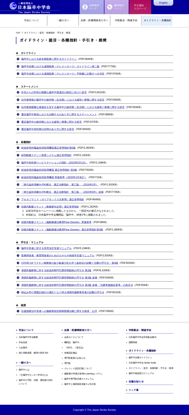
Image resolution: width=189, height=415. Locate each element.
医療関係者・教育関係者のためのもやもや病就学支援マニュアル (57, 255)
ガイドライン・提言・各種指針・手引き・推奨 (151, 368)
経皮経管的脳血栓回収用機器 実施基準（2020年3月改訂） (54, 177)
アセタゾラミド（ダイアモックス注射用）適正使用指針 (52, 199)
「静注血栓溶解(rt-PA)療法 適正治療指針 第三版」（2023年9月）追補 (62, 192)
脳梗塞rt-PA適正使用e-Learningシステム (83, 373)
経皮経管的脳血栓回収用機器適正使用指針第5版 (48, 147)
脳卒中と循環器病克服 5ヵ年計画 (80, 384)
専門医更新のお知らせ (75, 358)
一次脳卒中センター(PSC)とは (33, 375)
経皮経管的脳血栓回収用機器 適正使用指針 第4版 (49, 170)
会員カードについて (73, 337)
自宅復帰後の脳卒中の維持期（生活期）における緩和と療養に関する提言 (62, 99)
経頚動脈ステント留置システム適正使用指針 (46, 155)
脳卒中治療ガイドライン (140, 357)
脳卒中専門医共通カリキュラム (79, 379)
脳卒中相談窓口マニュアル (141, 373)
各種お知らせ (136, 382)
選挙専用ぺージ (115, 7)
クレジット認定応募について (78, 368)
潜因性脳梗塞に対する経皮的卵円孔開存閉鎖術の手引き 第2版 (56, 270)
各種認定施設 (70, 352)
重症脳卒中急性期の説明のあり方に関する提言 (47, 129)
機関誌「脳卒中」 (72, 342)
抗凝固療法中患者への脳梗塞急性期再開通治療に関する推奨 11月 (59, 311)
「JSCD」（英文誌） (74, 347)
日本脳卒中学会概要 (28, 337)
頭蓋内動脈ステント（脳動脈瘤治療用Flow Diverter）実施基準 (56, 222)
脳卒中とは (24, 369)
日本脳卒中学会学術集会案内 (142, 337)
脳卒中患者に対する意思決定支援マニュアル (46, 248)
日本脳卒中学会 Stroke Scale (142, 362)
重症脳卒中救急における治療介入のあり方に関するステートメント (59, 114)
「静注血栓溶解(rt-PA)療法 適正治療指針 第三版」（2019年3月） (59, 184)
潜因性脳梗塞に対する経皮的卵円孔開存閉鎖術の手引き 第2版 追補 (59, 277)
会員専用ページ (91, 7)
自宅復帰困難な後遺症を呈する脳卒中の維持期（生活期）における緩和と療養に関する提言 (73, 107)
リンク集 (134, 390)
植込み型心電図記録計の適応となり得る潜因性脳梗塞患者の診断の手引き (62, 292)
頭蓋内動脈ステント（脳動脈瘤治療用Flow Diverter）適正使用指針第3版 (62, 229)
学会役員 (23, 342)
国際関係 (133, 342)
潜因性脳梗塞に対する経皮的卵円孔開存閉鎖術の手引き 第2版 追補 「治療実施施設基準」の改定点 (77, 285)
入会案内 (23, 347)
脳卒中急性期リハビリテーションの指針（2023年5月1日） (54, 162)
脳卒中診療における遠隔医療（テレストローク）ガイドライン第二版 (60, 66)
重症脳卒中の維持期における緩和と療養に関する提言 (51, 122)
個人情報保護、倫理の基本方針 (34, 352)
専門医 (67, 363)
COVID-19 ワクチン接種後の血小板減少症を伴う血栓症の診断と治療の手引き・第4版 (69, 263)
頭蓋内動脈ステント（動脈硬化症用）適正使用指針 (50, 206)
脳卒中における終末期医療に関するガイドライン (49, 59)
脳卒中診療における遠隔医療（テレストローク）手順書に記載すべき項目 (62, 73)
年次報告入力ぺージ (140, 7)
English (163, 2)
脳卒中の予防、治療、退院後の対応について (36, 382)
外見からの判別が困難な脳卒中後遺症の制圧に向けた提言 (54, 92)
